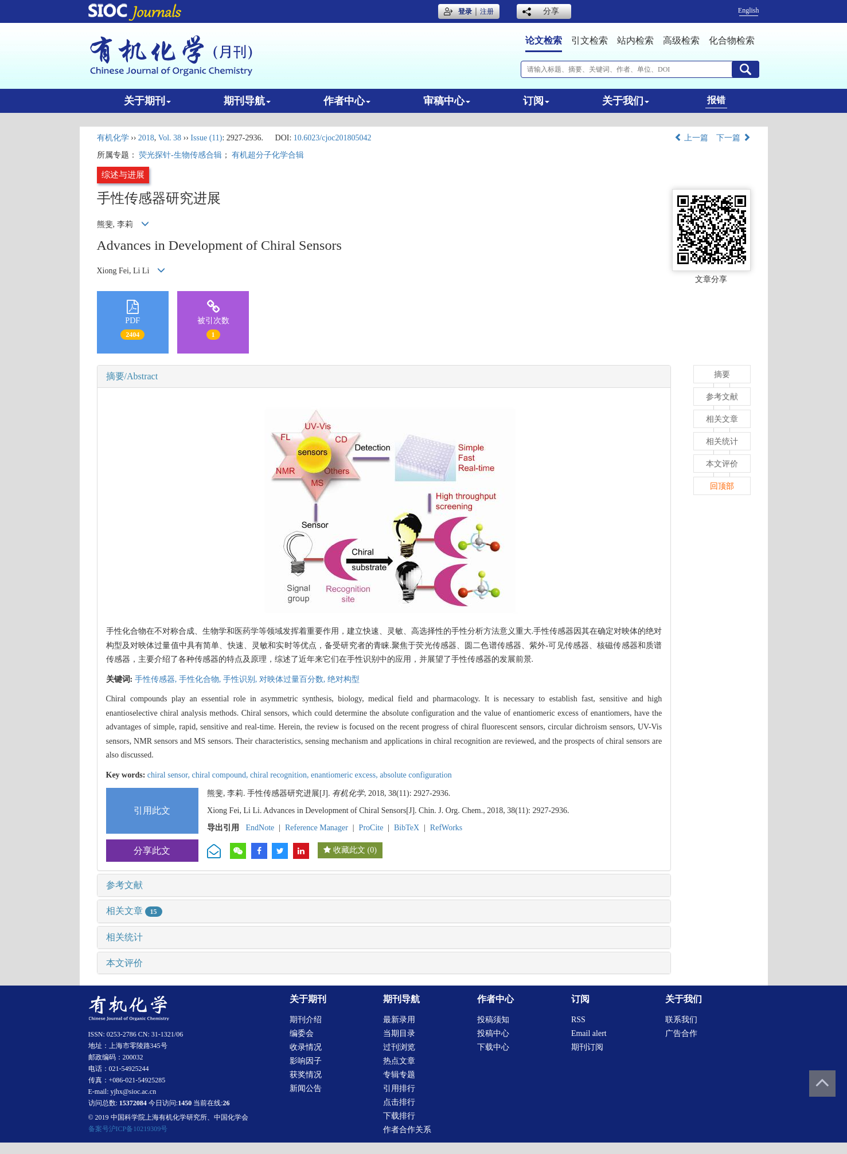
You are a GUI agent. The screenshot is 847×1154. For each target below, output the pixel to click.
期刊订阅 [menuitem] (587, 1047)
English (748, 10)
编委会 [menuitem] (302, 1033)
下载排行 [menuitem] (399, 1116)
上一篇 (691, 138)
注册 (487, 11)
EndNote (260, 827)
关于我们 (625, 101)
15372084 (133, 1103)
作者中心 (346, 101)
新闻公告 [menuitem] (306, 1088)
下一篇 (733, 138)
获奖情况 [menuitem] (306, 1074)
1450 (185, 1103)
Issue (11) (206, 138)
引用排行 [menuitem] (399, 1088)
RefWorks (446, 827)
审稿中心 (446, 101)
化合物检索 (732, 40)
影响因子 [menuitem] (306, 1061)
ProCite (371, 827)
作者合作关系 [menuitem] (407, 1129)
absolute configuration (416, 775)
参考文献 (124, 885)
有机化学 (113, 138)
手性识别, (241, 679)
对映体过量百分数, (293, 679)
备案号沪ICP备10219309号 (128, 1129)
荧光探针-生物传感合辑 (180, 155)
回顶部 (722, 486)
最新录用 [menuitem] (399, 1019)
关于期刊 (147, 101)
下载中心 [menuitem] (493, 1047)
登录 (465, 11)
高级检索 (681, 40)
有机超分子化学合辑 (268, 155)
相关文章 (134, 911)
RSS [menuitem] (578, 1019)
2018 (146, 138)
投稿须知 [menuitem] (493, 1019)
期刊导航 (247, 101)
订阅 (536, 101)
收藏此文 (349, 850)
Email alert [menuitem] (589, 1033)
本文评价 (124, 963)
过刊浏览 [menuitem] (399, 1047)
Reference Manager (316, 827)
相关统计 (124, 937)
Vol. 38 (169, 138)
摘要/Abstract (132, 376)
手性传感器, (157, 679)
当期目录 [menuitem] (399, 1033)
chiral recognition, (280, 775)
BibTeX (406, 827)
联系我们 (681, 1019)
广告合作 (681, 1033)
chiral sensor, (169, 775)
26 (226, 1103)
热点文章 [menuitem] (399, 1061)
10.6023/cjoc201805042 (333, 138)
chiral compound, (220, 775)
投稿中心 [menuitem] (493, 1033)
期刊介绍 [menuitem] (306, 1019)
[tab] (384, 376)
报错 (716, 100)
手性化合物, (201, 679)
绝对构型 (343, 679)
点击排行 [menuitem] (399, 1102)
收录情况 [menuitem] (306, 1047)
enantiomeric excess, (345, 775)
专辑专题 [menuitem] (399, 1074)
